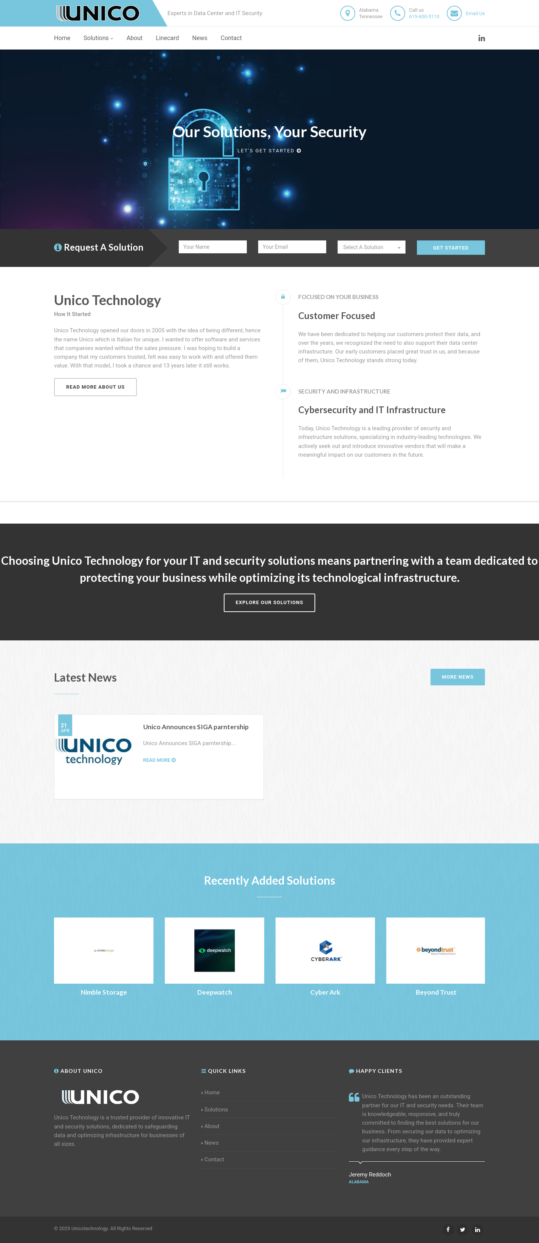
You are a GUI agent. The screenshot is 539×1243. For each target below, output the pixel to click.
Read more (159, 760)
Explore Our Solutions (270, 602)
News (200, 38)
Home (62, 38)
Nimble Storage (104, 992)
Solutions (98, 38)
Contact (231, 38)
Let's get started (269, 150)
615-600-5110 (424, 16)
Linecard (167, 38)
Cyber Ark (325, 992)
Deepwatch (214, 992)
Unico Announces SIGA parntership (196, 727)
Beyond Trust (436, 992)
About (135, 38)
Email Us (475, 13)
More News (458, 677)
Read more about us (95, 387)
